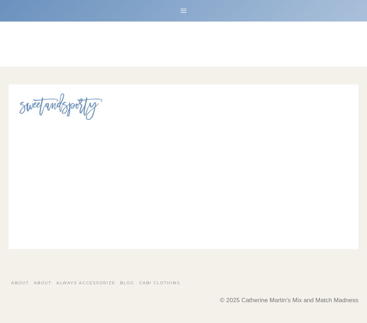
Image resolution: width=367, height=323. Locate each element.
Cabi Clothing (160, 282)
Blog (127, 282)
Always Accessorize (85, 282)
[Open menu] (183, 10)
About (20, 282)
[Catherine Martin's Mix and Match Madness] (183, 44)
